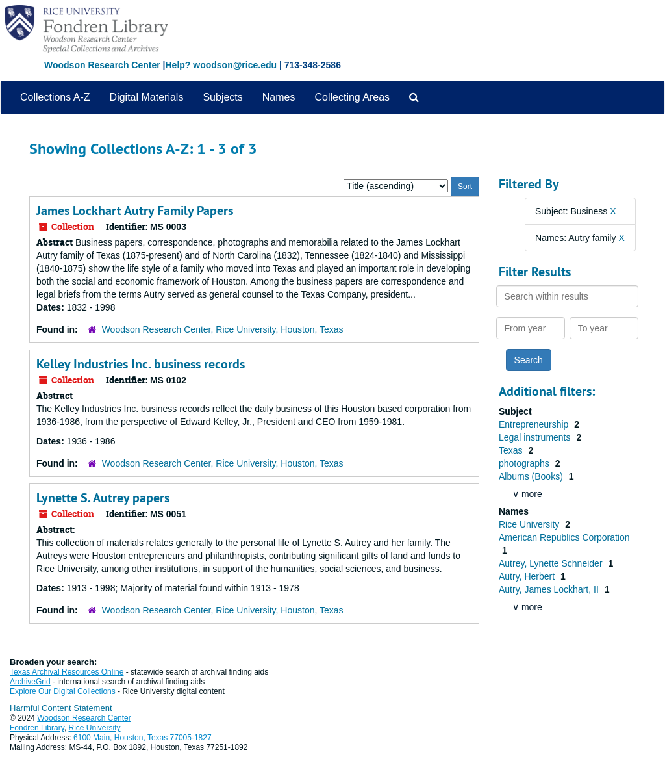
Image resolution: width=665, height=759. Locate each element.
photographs (525, 463)
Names (278, 97)
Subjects (222, 97)
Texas (512, 450)
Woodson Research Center (102, 65)
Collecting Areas (352, 97)
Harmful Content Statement (61, 708)
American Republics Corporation (564, 537)
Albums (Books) (532, 476)
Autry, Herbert (528, 576)
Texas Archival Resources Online (66, 671)
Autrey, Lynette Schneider (552, 563)
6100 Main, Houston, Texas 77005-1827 (142, 737)
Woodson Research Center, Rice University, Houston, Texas (223, 329)
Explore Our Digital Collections (63, 691)
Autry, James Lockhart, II (550, 589)
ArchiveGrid (30, 681)
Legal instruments (536, 437)
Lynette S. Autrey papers (102, 497)
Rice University (530, 524)
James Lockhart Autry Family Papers (134, 210)
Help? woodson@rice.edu (221, 65)
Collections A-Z (55, 97)
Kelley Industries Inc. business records (140, 363)
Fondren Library (37, 727)
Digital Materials (147, 97)
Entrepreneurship (535, 424)
